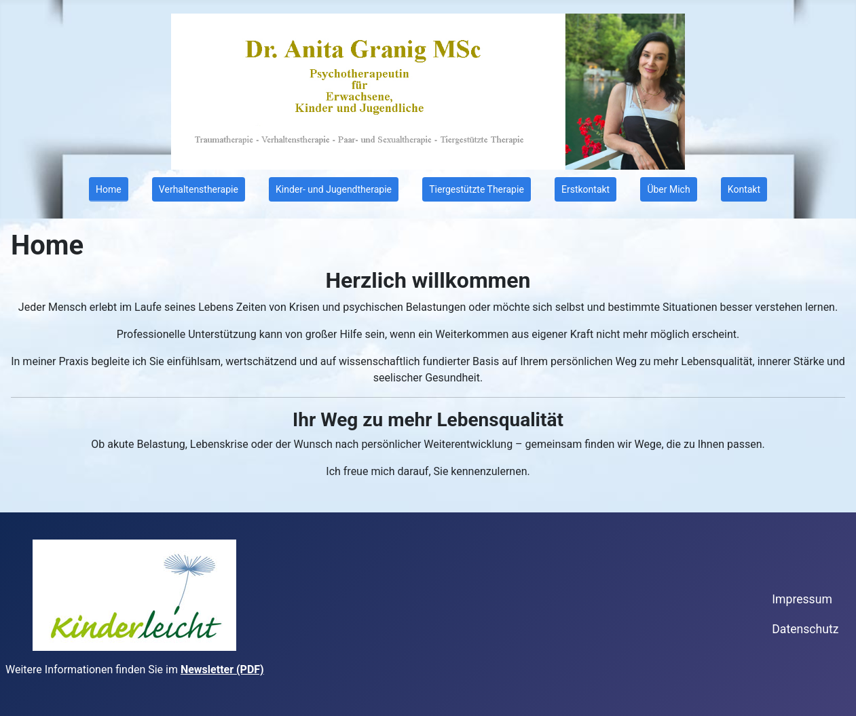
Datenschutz (805, 629)
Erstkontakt (585, 189)
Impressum (802, 599)
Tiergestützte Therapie (476, 189)
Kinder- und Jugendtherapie (334, 189)
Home (109, 189)
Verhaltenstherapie (198, 189)
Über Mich (668, 189)
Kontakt (744, 189)
